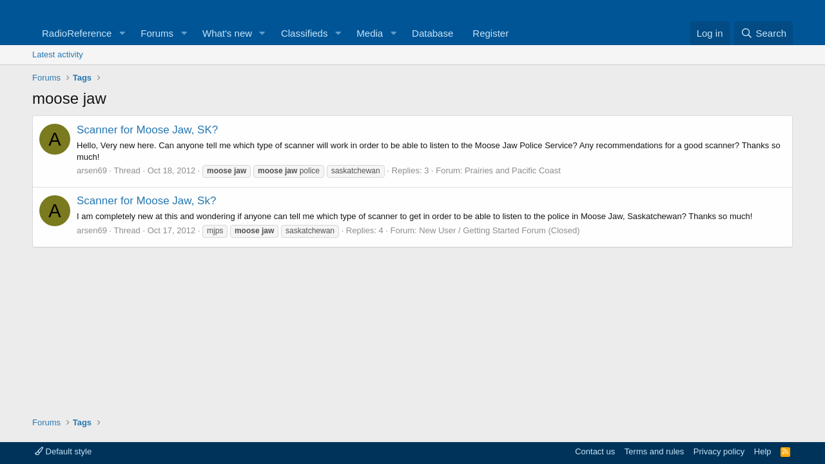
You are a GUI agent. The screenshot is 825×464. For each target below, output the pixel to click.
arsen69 (92, 170)
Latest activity (57, 54)
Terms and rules (654, 451)
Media (369, 33)
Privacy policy (719, 451)
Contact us (595, 451)
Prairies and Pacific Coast (513, 170)
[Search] (763, 33)
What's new (227, 33)
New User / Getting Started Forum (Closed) (499, 230)
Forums (157, 33)
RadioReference (77, 33)
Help (763, 451)
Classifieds (304, 33)
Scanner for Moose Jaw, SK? (147, 130)
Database (432, 33)
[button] (122, 33)
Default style (63, 451)
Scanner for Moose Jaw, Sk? (146, 201)
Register (490, 33)
